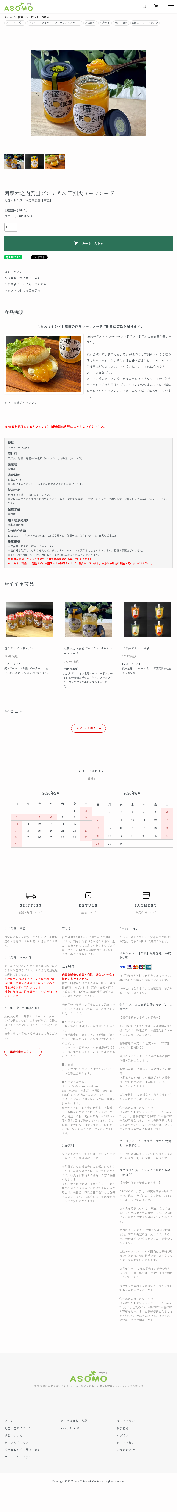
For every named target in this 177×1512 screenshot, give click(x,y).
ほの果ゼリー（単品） (137, 648)
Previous (38, 93)
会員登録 (123, 1428)
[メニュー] (170, 6)
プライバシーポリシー (19, 1457)
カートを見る (126, 1443)
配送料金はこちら (21, 1051)
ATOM (74, 1428)
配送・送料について (17, 1428)
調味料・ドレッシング (145, 22)
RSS (63, 1428)
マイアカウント (127, 1421)
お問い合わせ (126, 1450)
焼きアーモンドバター (19, 648)
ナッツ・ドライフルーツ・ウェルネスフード (54, 22)
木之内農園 (121, 22)
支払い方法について (17, 1443)
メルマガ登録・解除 (74, 1421)
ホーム (8, 17)
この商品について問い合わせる (25, 284)
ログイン (123, 1435)
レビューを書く (86, 728)
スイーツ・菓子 (15, 22)
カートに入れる (88, 243)
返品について (13, 272)
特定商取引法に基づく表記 (22, 278)
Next (139, 93)
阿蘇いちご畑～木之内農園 (33, 17)
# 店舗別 (90, 22)
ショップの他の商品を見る (22, 290)
